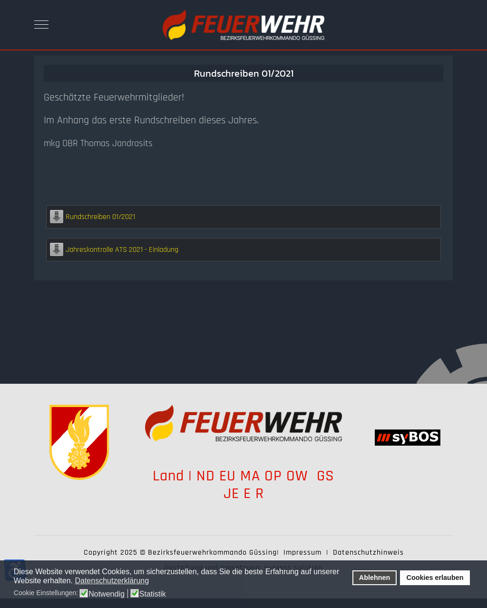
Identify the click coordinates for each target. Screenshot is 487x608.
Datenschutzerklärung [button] (112, 581)
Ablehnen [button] (374, 577)
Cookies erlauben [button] (435, 577)
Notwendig (106, 594)
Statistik (152, 594)
